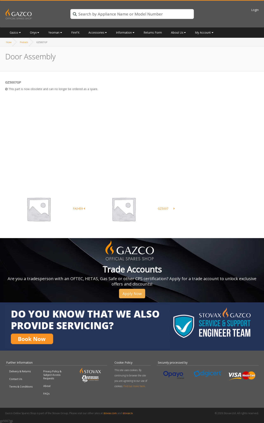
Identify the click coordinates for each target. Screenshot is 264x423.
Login (255, 10)
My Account (203, 32)
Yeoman (53, 32)
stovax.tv (128, 413)
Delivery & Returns (20, 371)
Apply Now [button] (132, 293)
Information (124, 32)
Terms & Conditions (21, 386)
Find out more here (134, 386)
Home (9, 42)
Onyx (33, 32)
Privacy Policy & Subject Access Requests (52, 375)
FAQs (46, 393)
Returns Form (153, 32)
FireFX (75, 32)
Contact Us (15, 379)
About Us (177, 32)
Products (24, 42)
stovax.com (110, 413)
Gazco (14, 32)
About (47, 386)
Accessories (96, 32)
